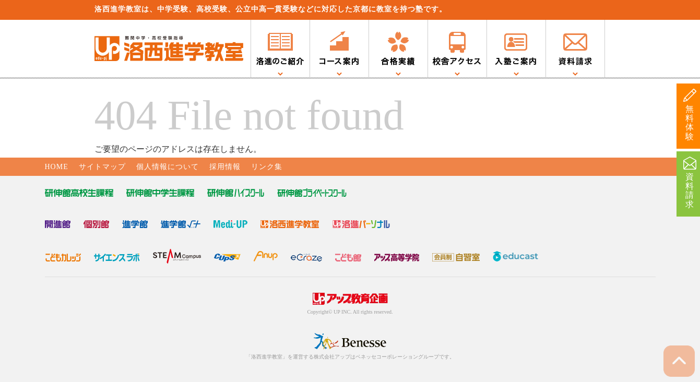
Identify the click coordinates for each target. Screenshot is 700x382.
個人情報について (167, 167)
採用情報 (225, 167)
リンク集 (266, 167)
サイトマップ (102, 167)
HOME (56, 167)
